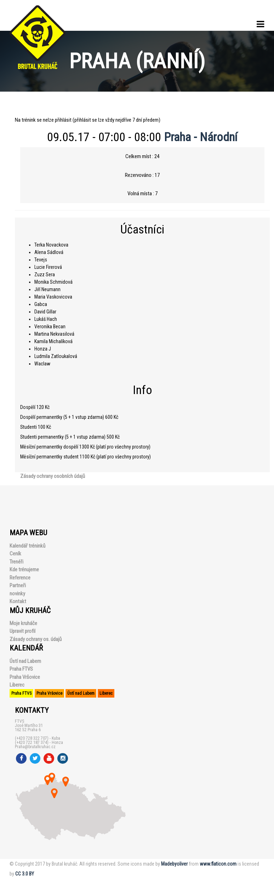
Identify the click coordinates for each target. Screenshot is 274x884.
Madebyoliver (174, 864)
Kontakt (18, 601)
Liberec (17, 685)
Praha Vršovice (25, 677)
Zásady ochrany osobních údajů (52, 476)
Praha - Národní (201, 137)
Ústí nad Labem (25, 661)
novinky (17, 593)
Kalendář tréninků (27, 546)
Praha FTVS (21, 669)
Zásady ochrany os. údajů (36, 639)
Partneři (18, 585)
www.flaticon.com (218, 864)
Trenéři (16, 562)
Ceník (15, 553)
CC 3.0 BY (24, 874)
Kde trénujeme (24, 569)
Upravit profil (22, 631)
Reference (20, 577)
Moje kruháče (23, 623)
